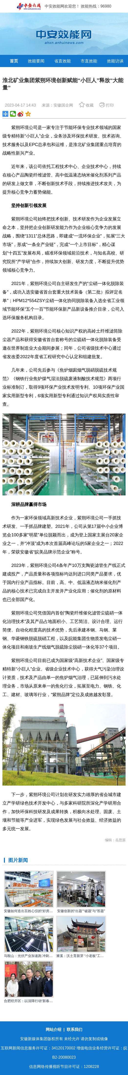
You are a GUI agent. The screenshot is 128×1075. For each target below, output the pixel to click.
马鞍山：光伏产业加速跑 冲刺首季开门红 (35, 956)
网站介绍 (54, 1029)
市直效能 (89, 61)
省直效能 (62, 61)
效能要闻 (36, 61)
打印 (106, 105)
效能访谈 (115, 61)
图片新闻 (18, 860)
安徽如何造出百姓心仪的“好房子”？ (30, 911)
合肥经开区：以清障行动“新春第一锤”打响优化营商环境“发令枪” (52, 1001)
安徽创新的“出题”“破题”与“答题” (81, 911)
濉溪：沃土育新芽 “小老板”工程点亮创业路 (88, 956)
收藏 (86, 105)
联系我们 (74, 1029)
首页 (14, 61)
